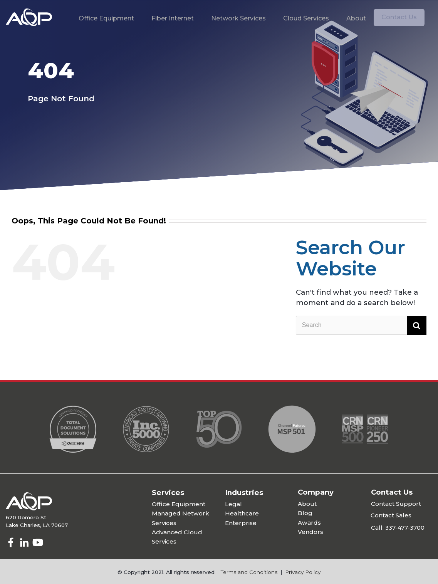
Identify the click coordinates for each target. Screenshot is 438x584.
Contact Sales (391, 515)
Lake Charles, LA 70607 (37, 525)
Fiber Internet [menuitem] (172, 18)
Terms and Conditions (249, 572)
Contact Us (399, 17)
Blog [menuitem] (305, 513)
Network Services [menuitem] (238, 18)
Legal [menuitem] (233, 504)
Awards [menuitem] (309, 522)
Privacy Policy (303, 572)
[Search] (361, 325)
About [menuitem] (356, 18)
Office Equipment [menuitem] (106, 18)
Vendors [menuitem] (310, 531)
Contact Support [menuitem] (396, 503)
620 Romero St (26, 517)
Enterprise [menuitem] (241, 523)
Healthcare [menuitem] (242, 513)
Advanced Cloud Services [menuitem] (177, 537)
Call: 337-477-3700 (398, 527)
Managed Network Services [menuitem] (180, 518)
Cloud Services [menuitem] (306, 18)
